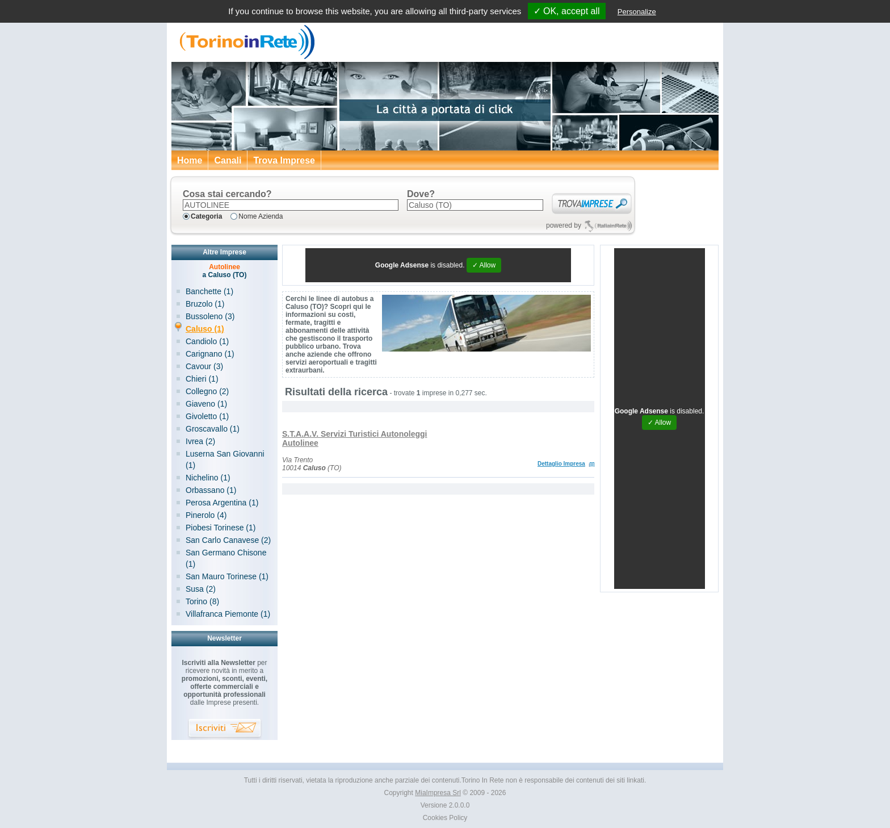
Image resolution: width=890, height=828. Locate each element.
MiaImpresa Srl (438, 793)
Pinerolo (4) (206, 515)
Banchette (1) (209, 291)
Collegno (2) (207, 391)
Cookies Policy (445, 818)
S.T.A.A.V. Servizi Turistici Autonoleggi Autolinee (354, 438)
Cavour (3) (204, 366)
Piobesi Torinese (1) (220, 527)
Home (189, 160)
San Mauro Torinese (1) (227, 576)
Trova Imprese (284, 160)
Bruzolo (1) (205, 303)
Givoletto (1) (207, 416)
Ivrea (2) (200, 441)
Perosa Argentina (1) (222, 502)
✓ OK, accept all (567, 11)
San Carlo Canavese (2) (228, 540)
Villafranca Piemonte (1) (228, 613)
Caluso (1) (205, 328)
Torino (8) (202, 601)
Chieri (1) (202, 378)
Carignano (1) (210, 353)
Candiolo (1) (207, 341)
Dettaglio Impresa (561, 464)
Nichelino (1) (208, 477)
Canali (227, 160)
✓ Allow (484, 265)
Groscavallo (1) (213, 428)
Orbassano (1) (211, 490)
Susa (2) (201, 588)
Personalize (637, 11)
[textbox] (290, 205)
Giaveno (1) (206, 403)
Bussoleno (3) (210, 316)
